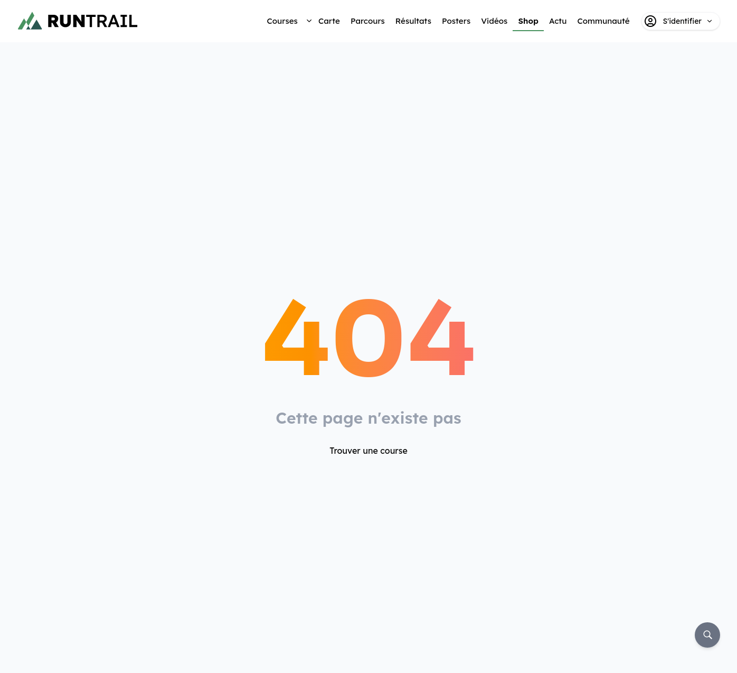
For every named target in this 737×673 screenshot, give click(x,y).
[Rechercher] (707, 635)
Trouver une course (368, 450)
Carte (329, 21)
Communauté (603, 21)
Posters (456, 21)
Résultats (413, 21)
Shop (528, 21)
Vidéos (494, 21)
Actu (557, 21)
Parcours (368, 21)
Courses (282, 21)
